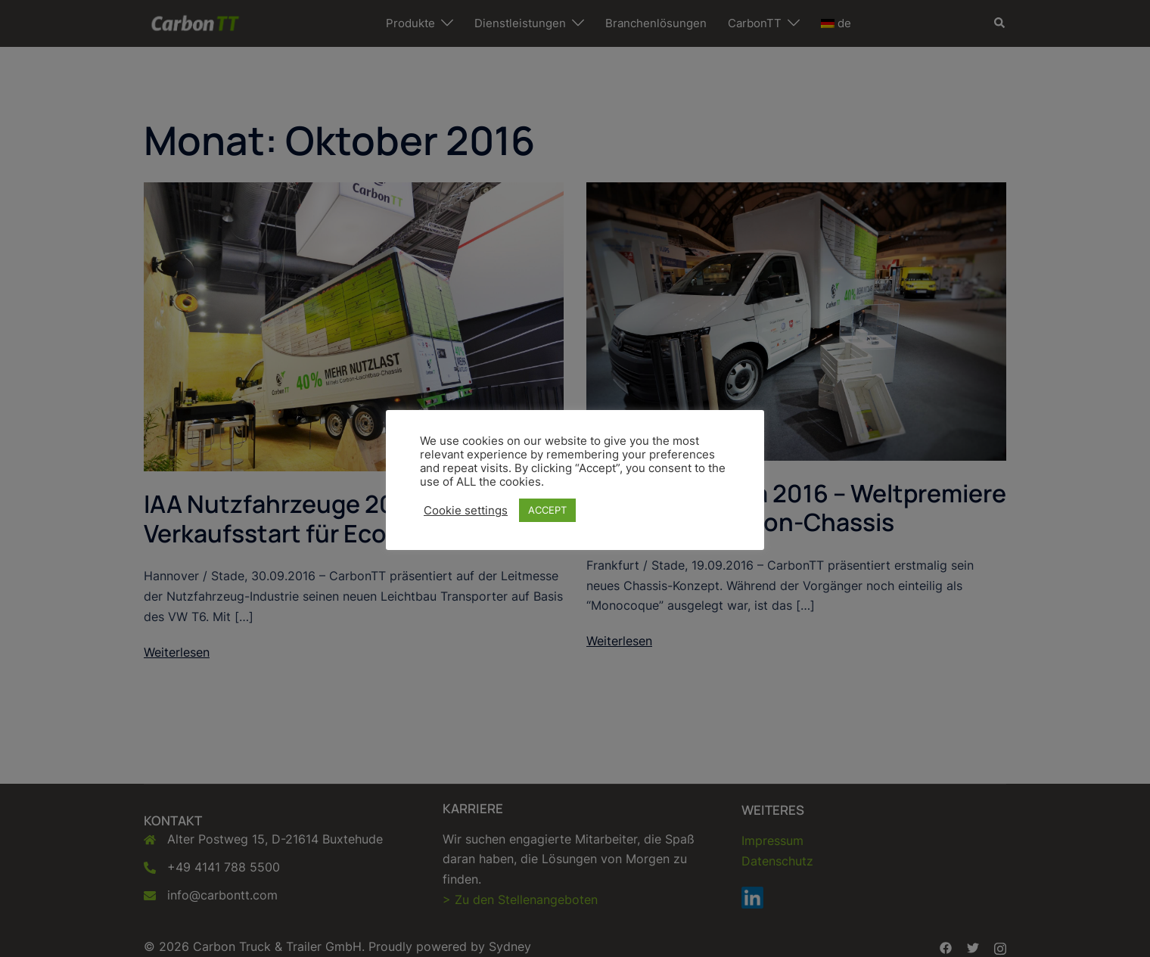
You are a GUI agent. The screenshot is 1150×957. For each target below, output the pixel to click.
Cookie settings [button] (466, 510)
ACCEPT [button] (547, 510)
